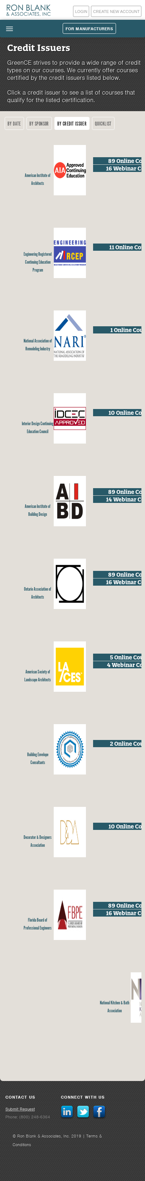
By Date (14, 124)
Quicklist (103, 124)
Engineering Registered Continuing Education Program (38, 262)
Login (81, 11)
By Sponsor (39, 124)
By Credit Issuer (72, 124)
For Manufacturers (89, 29)
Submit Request (20, 1109)
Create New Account (116, 11)
